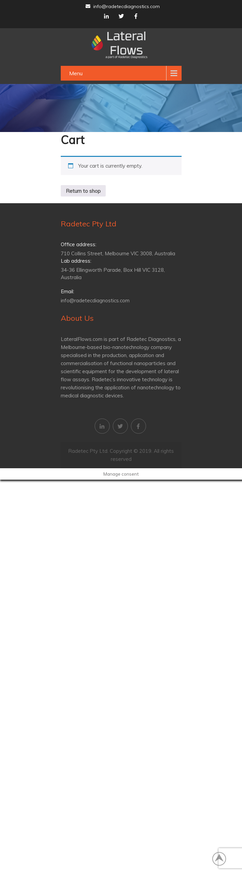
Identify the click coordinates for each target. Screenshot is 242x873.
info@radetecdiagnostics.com (123, 6)
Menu (76, 73)
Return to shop (83, 191)
